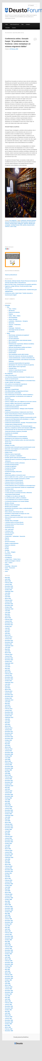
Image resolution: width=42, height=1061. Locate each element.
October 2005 (8, 813)
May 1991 (7, 1011)
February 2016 (8, 654)
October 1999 (8, 899)
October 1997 (8, 924)
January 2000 (8, 896)
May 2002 (7, 861)
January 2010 (8, 750)
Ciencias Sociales (9, 532)
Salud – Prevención (10, 567)
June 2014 (7, 684)
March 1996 (8, 945)
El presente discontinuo (11, 450)
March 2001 (8, 878)
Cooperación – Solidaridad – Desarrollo (15, 536)
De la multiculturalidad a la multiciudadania (16, 436)
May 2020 (7, 577)
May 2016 (7, 649)
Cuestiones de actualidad (11, 433)
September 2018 (9, 609)
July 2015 (7, 665)
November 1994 (9, 964)
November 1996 (9, 938)
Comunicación (8, 534)
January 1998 (8, 918)
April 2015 (7, 670)
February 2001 (8, 880)
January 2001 (8, 882)
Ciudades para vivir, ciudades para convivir (16, 405)
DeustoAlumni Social (15, 222)
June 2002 (7, 859)
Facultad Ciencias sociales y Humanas (15, 462)
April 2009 (7, 759)
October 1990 (8, 1023)
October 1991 (8, 1009)
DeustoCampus (24, 222)
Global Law (8, 473)
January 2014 (8, 693)
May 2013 (7, 703)
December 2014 (9, 677)
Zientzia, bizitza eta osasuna (16, 371)
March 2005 (8, 822)
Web (22, 24)
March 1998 (8, 917)
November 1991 (9, 1008)
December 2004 (9, 826)
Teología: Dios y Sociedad (11, 520)
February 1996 (8, 946)
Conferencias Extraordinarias (12, 420)
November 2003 (9, 841)
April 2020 (7, 579)
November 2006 (9, 796)
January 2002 (8, 868)
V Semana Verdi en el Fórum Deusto (14, 522)
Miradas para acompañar (11, 506)
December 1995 (9, 950)
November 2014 (9, 679)
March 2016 (8, 652)
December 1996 (9, 936)
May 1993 (7, 981)
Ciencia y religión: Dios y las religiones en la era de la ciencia (20, 401)
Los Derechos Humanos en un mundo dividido (17, 501)
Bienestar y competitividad (12, 389)
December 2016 (9, 640)
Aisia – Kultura (12, 308)
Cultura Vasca (8, 434)
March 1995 (8, 959)
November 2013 (9, 696)
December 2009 (9, 752)
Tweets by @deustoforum (11, 274)
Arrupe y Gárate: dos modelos (12, 382)
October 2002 (8, 855)
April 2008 (7, 773)
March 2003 (8, 848)
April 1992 (7, 999)
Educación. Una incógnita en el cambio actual (16, 448)
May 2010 (7, 743)
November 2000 (9, 883)
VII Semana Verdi (9, 525)
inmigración (20, 223)
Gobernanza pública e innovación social (15, 475)
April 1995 (7, 957)
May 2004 (7, 833)
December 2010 (9, 736)
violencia (7, 226)
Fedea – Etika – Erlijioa (14, 315)
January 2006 (8, 808)
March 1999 (8, 904)
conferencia (23, 220)
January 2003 (8, 852)
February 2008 (8, 777)
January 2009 (8, 764)
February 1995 (8, 960)
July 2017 (7, 628)
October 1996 (8, 939)
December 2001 (9, 869)
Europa (7, 548)
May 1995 (7, 955)
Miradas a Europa (9, 503)
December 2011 (9, 731)
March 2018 (8, 617)
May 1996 (7, 941)
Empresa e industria (10, 545)
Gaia (8, 307)
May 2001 (7, 875)
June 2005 (7, 817)
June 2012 (7, 721)
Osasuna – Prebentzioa (15, 324)
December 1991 (9, 1006)
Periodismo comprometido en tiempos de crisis (17, 513)
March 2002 (8, 864)
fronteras (7, 223)
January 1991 (8, 1018)
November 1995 (9, 952)
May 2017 (7, 631)
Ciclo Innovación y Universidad (13, 392)
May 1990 (7, 1025)
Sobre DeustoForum (14, 24)
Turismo (7, 569)
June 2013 (7, 701)
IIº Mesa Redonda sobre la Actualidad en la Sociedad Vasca (20, 485)
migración (26, 223)
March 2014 (8, 689)
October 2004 (8, 829)
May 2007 (7, 787)
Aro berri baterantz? (14, 338)
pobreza (25, 225)
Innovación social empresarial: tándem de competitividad (19, 487)
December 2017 (9, 623)
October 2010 (8, 740)
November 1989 (9, 1030)
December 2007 (9, 780)
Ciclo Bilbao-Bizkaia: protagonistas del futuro (16, 391)
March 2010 (8, 747)
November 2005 (9, 812)
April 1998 (7, 915)
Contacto (28, 24)
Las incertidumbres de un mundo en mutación (17, 499)
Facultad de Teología (10, 468)
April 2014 (7, 687)
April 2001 (7, 876)
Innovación (8, 553)
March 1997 (8, 931)
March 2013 (8, 707)
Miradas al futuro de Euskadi (12, 504)
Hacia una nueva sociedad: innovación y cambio (17, 478)
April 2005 (7, 820)
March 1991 (8, 1015)
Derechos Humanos (10, 541)
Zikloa (8, 333)
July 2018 (7, 610)
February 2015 (8, 673)
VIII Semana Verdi (9, 527)
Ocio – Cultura (8, 562)
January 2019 (8, 602)
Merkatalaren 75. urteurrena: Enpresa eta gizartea (21, 364)
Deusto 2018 (8, 443)
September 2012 (9, 717)
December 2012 (9, 712)
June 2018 (7, 612)
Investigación (8, 557)
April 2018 (7, 616)
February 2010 (8, 749)
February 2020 (8, 582)
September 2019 (9, 591)
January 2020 (8, 584)
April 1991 (7, 1013)
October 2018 (8, 607)
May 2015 (7, 668)
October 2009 (8, 756)
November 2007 (9, 782)
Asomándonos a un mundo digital (13, 385)
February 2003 (8, 850)
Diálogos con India (10, 445)
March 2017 (8, 635)
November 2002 (9, 854)
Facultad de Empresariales (12, 464)
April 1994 (7, 971)
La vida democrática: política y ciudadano (15, 497)
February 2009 (8, 763)
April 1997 (7, 929)
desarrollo (7, 222)
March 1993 (8, 985)
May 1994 (7, 969)
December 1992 (9, 990)
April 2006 (7, 803)
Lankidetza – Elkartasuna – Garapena (18, 321)
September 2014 (9, 682)
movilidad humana (15, 225)
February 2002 (8, 866)
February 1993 (8, 987)
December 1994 (9, 962)
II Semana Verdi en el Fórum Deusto (14, 482)
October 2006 (8, 798)
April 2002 (7, 862)
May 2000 (7, 889)
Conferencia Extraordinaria (12, 406)
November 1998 (9, 910)
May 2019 (7, 595)
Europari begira (13, 350)
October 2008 (8, 770)
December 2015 (9, 658)
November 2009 (9, 754)
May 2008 (7, 771)
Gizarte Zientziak (13, 319)
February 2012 (8, 728)
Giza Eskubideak (13, 317)
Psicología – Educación (11, 566)
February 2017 (8, 637)
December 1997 (9, 920)
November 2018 (9, 605)
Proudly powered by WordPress (21, 1037)
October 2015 (8, 661)
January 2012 (8, 729)
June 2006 (7, 799)
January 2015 (8, 675)
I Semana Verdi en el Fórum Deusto (14, 480)
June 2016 (7, 647)
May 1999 (7, 901)
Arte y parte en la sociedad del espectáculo (16, 384)
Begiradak (7, 387)
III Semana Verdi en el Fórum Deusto (14, 483)
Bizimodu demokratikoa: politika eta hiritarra (20, 347)
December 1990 (9, 1020)
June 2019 (7, 593)
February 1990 (8, 1029)
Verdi (6, 571)
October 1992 (8, 994)
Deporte (7, 538)
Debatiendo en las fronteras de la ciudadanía (16, 438)
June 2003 (7, 845)
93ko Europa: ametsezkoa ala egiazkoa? (19, 335)
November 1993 (9, 978)
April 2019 (7, 596)
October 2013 (8, 698)
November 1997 (9, 922)
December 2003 (9, 840)
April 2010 (7, 745)
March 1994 (8, 973)
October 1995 (8, 953)
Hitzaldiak (7, 27)
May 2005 (7, 819)
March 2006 (8, 805)
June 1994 (7, 967)
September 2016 (9, 645)
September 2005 (9, 815)
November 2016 (9, 642)
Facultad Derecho (9, 469)
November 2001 (9, 871)
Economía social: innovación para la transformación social (20, 447)
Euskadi (7, 550)
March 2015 (8, 672)
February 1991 (8, 1016)
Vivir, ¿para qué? (9, 529)
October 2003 (8, 843)
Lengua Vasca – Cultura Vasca (12, 559)
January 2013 (8, 710)
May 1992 (7, 997)
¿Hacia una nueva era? (11, 375)
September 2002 (9, 857)
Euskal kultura (12, 352)
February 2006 (8, 806)
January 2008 (8, 778)
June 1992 (7, 995)
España (7, 546)
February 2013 (8, 708)
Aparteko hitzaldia (13, 336)
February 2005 (8, 824)
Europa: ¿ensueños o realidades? (13, 455)
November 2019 (9, 588)
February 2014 (8, 691)
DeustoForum (32, 222)
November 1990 (9, 1022)
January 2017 (8, 638)
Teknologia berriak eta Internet (16, 329)
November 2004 (9, 827)
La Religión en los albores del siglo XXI (15, 496)
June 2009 (7, 757)
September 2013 (9, 700)
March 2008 (8, 775)
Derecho (7, 539)
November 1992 (9, 992)
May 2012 (7, 722)
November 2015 (9, 659)
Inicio (6, 24)
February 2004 (8, 836)
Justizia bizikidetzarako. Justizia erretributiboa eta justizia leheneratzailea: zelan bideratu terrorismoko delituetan (22, 359)
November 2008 (9, 768)
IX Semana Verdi (9, 489)
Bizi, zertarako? (13, 342)
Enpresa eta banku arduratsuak (17, 349)
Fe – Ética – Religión (10, 552)
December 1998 (9, 908)
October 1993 (8, 980)
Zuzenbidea (12, 331)
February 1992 (8, 1002)
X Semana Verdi (9, 531)
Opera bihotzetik (9, 510)
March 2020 (8, 581)
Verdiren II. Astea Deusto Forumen (17, 370)
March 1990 (8, 1027)
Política (7, 564)
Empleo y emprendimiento (11, 543)
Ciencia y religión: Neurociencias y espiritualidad (17, 403)
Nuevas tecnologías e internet (12, 560)
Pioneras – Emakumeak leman (12, 515)
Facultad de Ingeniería (10, 466)
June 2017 (7, 630)
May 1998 (7, 913)
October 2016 (8, 644)
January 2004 (8, 838)
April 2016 (7, 651)
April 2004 (7, 834)
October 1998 (8, 911)
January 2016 (8, 656)
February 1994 (8, 974)
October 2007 (8, 784)
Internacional (8, 555)
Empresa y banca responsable (12, 454)
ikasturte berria (30, 225)
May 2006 (7, 801)
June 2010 (7, 742)
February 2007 (8, 791)
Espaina (11, 314)
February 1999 (8, 906)
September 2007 (9, 785)
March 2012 (8, 726)
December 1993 (9, 976)
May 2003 (7, 847)
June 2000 (7, 887)
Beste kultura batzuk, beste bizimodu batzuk (20, 340)
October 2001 (8, 873)
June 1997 (7, 925)
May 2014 (7, 686)
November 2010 (9, 738)
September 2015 (9, 663)
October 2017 (8, 626)
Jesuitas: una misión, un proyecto (13, 490)
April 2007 (7, 789)
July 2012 (7, 719)
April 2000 (7, 890)
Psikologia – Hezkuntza (15, 328)
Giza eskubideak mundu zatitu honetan (19, 354)
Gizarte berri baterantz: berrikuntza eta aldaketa (21, 356)
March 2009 (8, 761)
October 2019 (8, 589)
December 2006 (9, 794)
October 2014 (8, 680)
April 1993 (7, 983)
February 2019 (8, 600)
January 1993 (8, 988)
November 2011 (9, 733)
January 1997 (8, 934)
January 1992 (8, 1004)
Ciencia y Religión (9, 399)
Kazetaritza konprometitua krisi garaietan (19, 363)
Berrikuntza (12, 310)
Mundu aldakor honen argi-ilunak (17, 366)
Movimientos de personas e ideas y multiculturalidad (18, 508)
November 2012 (9, 714)
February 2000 (8, 894)
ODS (21, 225)
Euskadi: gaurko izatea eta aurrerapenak (15, 457)
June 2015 (7, 666)
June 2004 (7, 831)
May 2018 (7, 614)
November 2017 (9, 624)
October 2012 (8, 715)
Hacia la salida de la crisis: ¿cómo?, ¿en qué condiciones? (20, 476)
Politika (11, 326)
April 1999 (7, 903)
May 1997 (7, 927)
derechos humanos (31, 220)
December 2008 (9, 766)
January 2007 (8, 792)
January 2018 (8, 621)
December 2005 (9, 810)
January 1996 (8, 948)
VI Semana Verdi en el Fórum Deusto (14, 524)
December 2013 (9, 694)
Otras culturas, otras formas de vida (14, 511)
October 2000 (8, 885)
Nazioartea (11, 322)
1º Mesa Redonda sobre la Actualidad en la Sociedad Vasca (20, 380)
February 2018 (8, 619)
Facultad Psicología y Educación (13, 471)
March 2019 (8, 598)
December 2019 (9, 586)
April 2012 (7, 724)
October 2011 (8, 735)
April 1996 (7, 943)
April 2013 (7, 705)
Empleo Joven (8, 452)
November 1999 (9, 897)
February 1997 (8, 932)
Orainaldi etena (13, 368)
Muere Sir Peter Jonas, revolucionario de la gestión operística (20, 284)
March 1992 (8, 1001)
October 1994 (8, 966)
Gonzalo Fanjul (13, 223)
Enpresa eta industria (14, 312)
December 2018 (9, 603)
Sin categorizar (13, 220)
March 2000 (8, 892)
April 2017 (7, 633)
